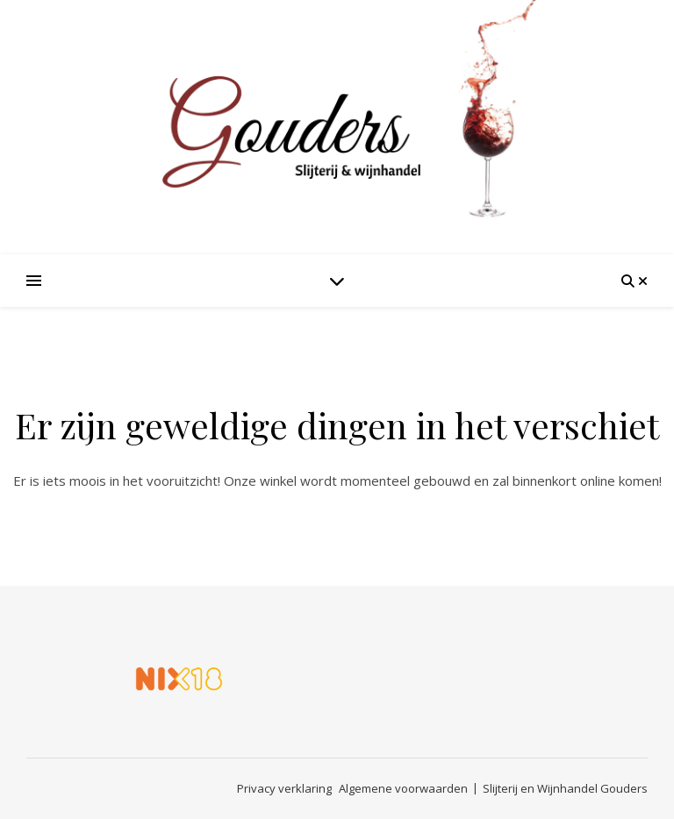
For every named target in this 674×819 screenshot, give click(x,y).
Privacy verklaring (284, 788)
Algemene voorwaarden (403, 788)
